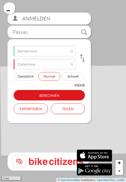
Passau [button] (50, 32)
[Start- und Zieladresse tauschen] (82, 58)
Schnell (73, 76)
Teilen (67, 108)
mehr (79, 85)
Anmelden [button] (31, 18)
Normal (49, 76)
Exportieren (31, 108)
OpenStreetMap (70, 179)
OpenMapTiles (106, 179)
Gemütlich (26, 76)
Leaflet (120, 179)
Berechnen (49, 95)
